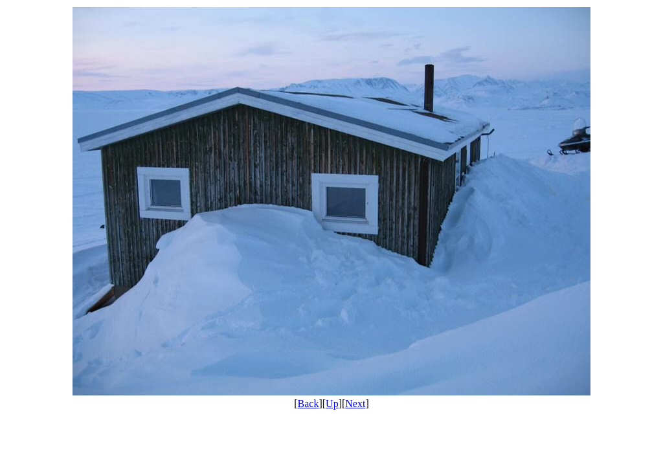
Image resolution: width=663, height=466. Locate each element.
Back (308, 403)
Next (355, 403)
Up (332, 403)
